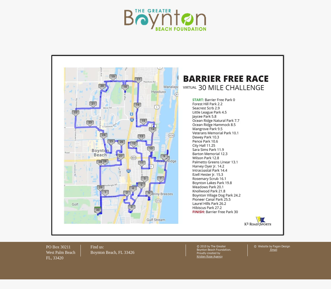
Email (273, 249)
